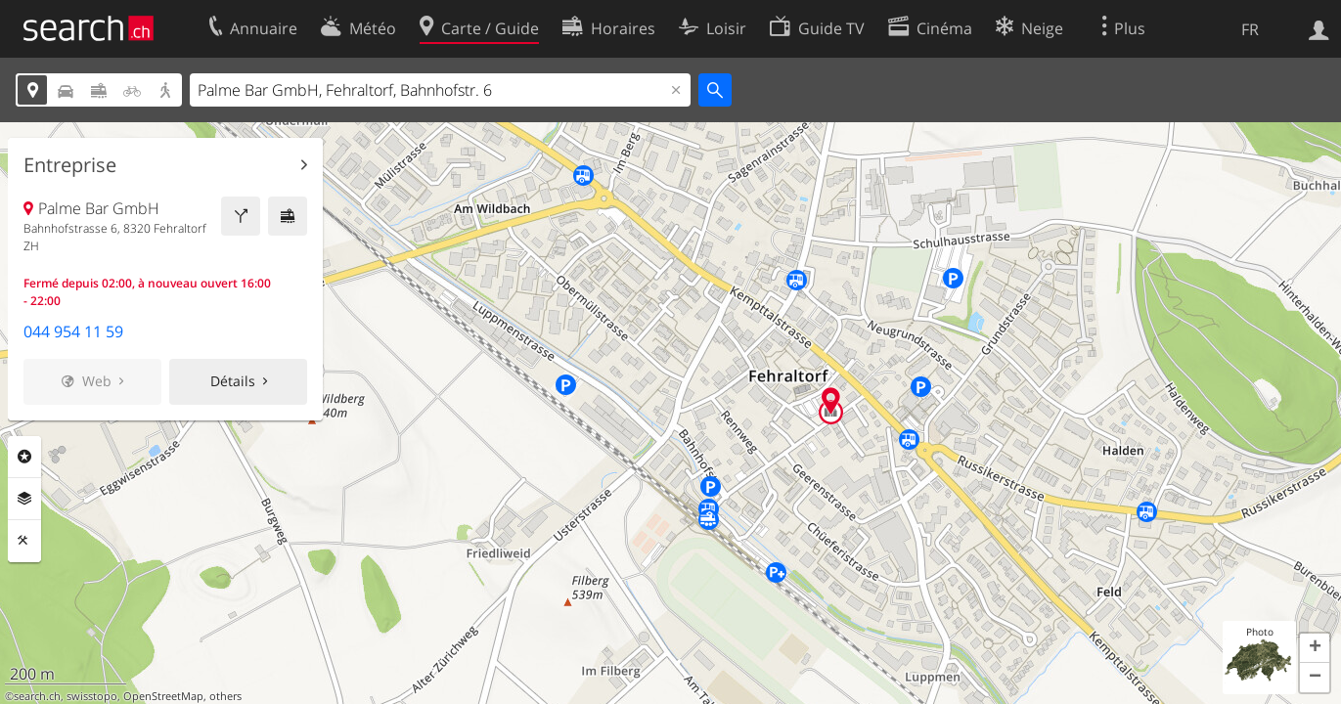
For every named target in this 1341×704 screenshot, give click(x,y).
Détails (232, 381)
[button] (1314, 648)
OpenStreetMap (163, 696)
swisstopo (92, 696)
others (225, 696)
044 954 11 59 (73, 331)
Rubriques (24, 456)
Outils (24, 540)
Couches (24, 498)
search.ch (37, 696)
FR (1250, 29)
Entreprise (69, 165)
